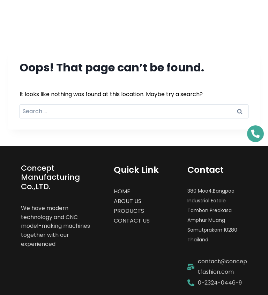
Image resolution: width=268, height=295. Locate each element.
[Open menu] (248, 15)
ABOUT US (127, 201)
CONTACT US (132, 221)
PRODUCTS (129, 211)
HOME (122, 191)
